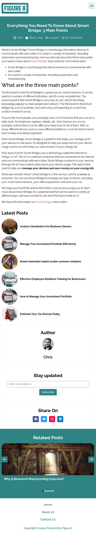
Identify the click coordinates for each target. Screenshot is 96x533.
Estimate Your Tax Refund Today (40, 314)
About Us (48, 512)
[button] (91, 5)
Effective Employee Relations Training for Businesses (53, 279)
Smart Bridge (39, 61)
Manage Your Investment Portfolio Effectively (48, 243)
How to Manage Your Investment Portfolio (46, 296)
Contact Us (48, 519)
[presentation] (5, 459)
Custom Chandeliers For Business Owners (45, 226)
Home (48, 504)
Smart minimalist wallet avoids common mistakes (50, 261)
